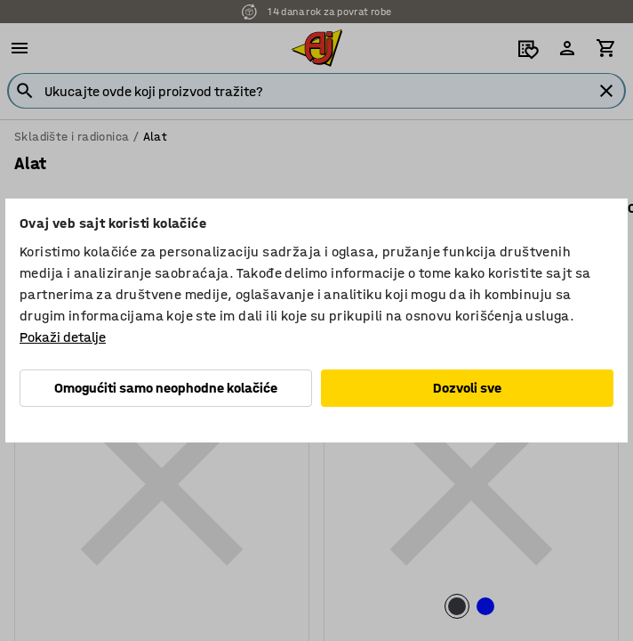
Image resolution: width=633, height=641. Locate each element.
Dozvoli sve (467, 387)
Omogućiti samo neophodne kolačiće (165, 387)
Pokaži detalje (63, 337)
